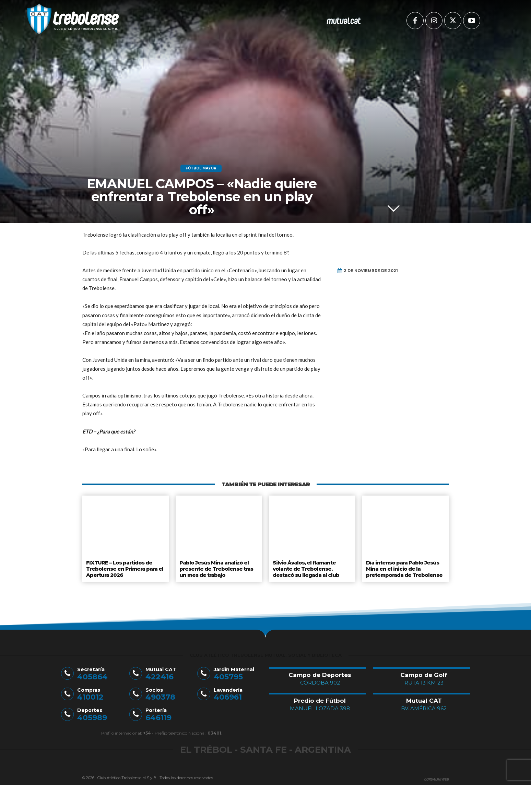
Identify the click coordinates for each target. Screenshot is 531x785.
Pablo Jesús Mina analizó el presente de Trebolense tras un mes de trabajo (215, 567)
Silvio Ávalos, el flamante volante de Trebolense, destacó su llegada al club (306, 567)
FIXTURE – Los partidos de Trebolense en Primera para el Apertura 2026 (124, 567)
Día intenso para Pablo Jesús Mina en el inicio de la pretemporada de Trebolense (403, 567)
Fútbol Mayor (201, 168)
